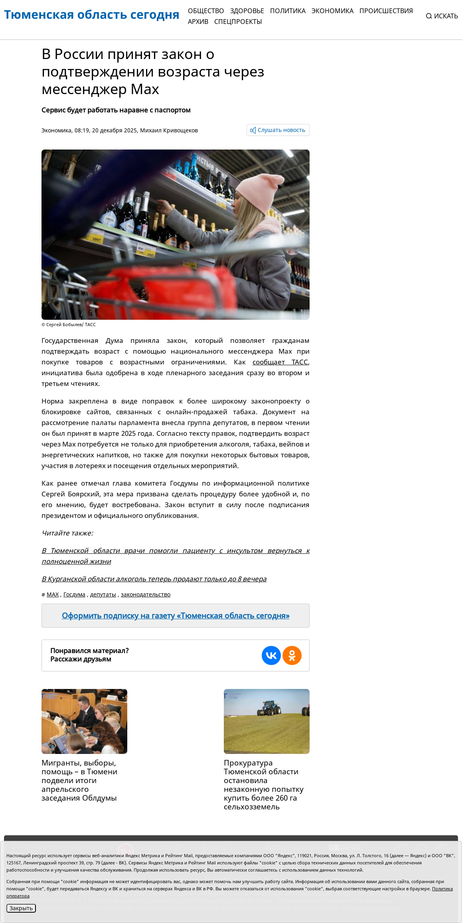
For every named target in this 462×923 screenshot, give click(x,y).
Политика (288, 10)
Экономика (332, 10)
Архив (198, 21)
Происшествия (386, 10)
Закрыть (21, 908)
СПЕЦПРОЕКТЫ (238, 21)
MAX (53, 594)
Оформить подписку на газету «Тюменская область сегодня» (176, 615)
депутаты (103, 594)
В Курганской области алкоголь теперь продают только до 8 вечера (154, 578)
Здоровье (247, 10)
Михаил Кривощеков (169, 130)
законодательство (145, 594)
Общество (206, 10)
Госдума (74, 594)
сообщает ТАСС (280, 361)
